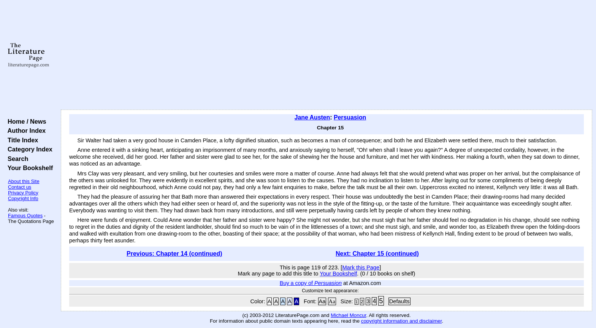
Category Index (28, 149)
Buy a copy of (311, 283)
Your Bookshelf (28, 167)
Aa (322, 301)
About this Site (24, 181)
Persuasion (350, 117)
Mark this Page (360, 267)
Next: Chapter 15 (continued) (377, 253)
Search (16, 158)
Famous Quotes (25, 215)
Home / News (25, 121)
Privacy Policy (23, 193)
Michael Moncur (348, 315)
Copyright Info (23, 198)
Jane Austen (312, 117)
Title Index (21, 140)
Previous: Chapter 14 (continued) (174, 253)
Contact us (19, 187)
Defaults (399, 301)
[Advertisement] (326, 55)
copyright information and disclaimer (401, 321)
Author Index (25, 130)
